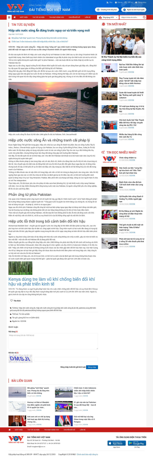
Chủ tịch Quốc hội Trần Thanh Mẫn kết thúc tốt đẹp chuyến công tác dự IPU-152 (131, 122)
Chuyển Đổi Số (74, 17)
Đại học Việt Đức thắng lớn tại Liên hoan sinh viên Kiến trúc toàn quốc (131, 67)
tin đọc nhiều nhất (122, 152)
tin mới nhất (117, 24)
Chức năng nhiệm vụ (127, 158)
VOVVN (38, 396)
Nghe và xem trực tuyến (134, 9)
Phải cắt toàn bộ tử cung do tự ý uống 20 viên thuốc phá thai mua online (131, 241)
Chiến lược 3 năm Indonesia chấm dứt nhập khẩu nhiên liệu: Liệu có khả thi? (40, 42)
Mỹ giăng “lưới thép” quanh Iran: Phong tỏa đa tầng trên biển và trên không (39, 38)
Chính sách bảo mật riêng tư (87, 454)
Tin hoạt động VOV (56, 17)
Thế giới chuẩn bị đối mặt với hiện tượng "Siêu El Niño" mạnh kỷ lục (131, 227)
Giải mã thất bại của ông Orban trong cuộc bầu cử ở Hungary (84, 419)
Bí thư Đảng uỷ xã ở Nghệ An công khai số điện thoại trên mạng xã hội (131, 213)
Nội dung (13, 332)
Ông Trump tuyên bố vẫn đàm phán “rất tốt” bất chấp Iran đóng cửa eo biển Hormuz (131, 80)
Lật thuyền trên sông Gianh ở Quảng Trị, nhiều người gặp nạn (131, 199)
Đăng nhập (140, 2)
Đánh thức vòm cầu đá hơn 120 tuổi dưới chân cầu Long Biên (131, 184)
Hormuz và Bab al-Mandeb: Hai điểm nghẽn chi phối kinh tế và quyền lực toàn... (38, 405)
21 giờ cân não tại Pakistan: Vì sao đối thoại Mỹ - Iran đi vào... (85, 405)
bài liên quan (21, 381)
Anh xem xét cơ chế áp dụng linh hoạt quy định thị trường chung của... (38, 419)
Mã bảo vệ (13, 353)
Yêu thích (17, 301)
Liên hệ (128, 2)
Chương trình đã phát (107, 9)
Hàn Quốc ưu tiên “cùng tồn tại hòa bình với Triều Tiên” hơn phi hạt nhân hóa (130, 170)
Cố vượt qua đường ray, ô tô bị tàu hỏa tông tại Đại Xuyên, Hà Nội (131, 109)
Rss (109, 2)
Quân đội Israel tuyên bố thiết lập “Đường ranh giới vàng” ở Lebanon (131, 95)
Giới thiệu (24, 17)
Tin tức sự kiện (38, 17)
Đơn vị (118, 2)
